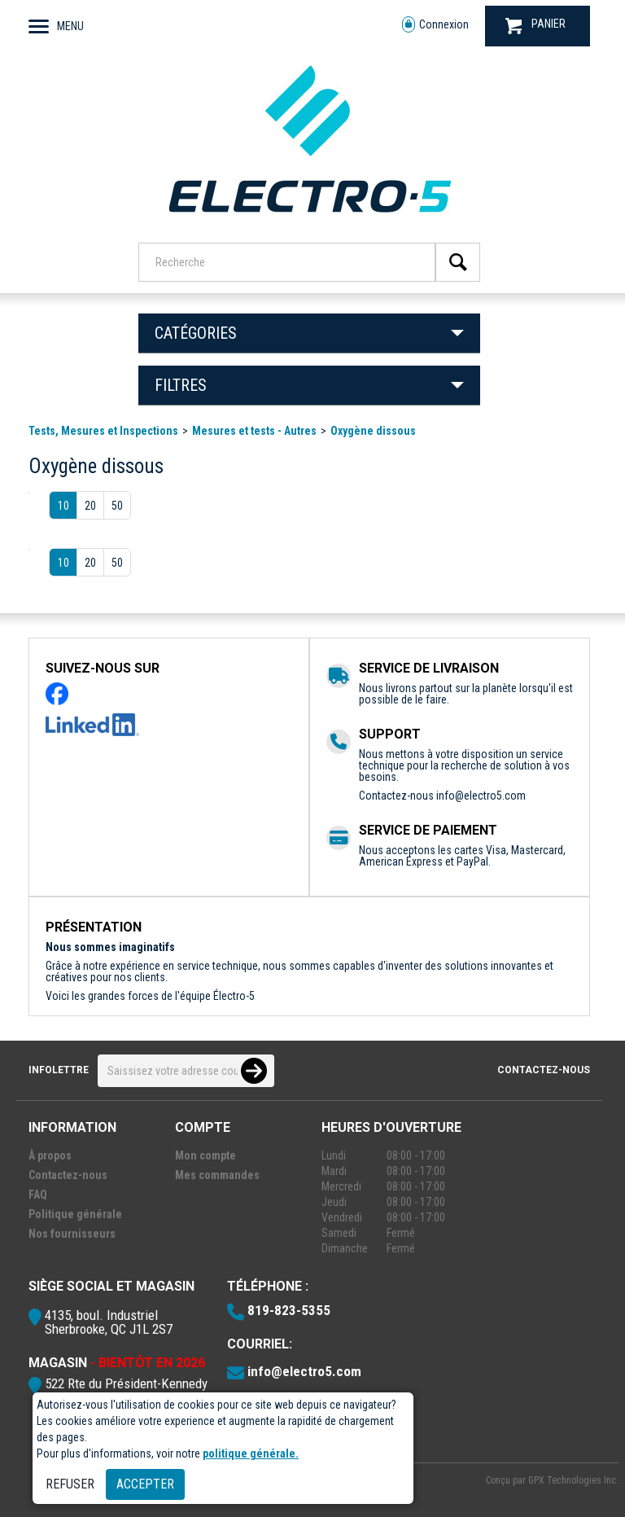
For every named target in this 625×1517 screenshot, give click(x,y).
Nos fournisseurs (72, 1233)
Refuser (70, 1484)
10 (63, 505)
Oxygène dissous (373, 430)
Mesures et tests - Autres (254, 430)
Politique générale (75, 1214)
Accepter (145, 1484)
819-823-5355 (288, 1310)
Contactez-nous (543, 1070)
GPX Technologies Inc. (573, 1480)
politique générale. (251, 1453)
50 (117, 505)
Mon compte (205, 1155)
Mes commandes (217, 1175)
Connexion (435, 25)
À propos (50, 1155)
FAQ (37, 1194)
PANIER (535, 25)
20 (90, 505)
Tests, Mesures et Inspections (103, 430)
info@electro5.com (481, 795)
